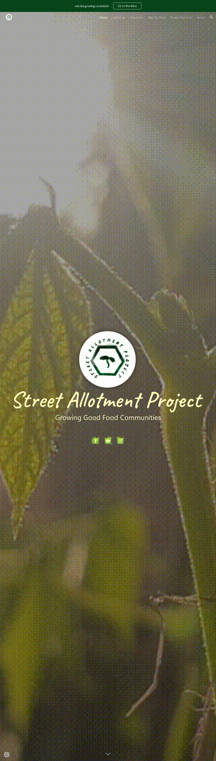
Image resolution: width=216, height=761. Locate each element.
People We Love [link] (181, 17)
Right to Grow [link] (157, 17)
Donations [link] (136, 17)
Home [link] (103, 17)
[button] (211, 17)
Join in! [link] (116, 17)
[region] (108, 6)
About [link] (201, 17)
